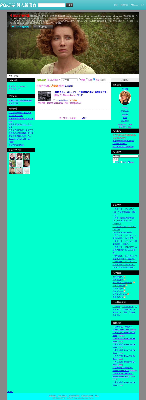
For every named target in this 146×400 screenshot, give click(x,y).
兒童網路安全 (74, 395)
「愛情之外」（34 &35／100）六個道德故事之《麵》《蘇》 (125, 212)
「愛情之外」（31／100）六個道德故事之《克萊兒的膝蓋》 (125, 250)
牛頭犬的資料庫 (20, 15)
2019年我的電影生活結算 (123, 267)
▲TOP (84, 118)
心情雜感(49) (118, 288)
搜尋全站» (69, 86)
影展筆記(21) (118, 297)
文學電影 (116, 315)
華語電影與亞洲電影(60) (123, 283)
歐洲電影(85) (118, 280)
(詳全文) (80, 95)
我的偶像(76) (118, 277)
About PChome (87, 395)
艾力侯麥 (116, 306)
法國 (125, 312)
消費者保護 (62, 395)
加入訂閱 (14, 103)
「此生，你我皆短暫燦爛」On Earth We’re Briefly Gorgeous (124, 221)
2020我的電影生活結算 (122, 232)
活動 (16, 76)
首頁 (10, 76)
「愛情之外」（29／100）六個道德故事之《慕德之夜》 (80, 92)
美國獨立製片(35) (120, 294)
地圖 (125, 118)
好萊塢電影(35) (119, 285)
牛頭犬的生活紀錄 (16, 145)
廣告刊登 (52, 395)
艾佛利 (132, 312)
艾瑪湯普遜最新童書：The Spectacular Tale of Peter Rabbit (20, 139)
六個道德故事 (62, 100)
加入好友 (125, 121)
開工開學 (124, 5)
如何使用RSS (25, 100)
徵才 (97, 395)
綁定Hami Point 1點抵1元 (123, 141)
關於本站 (125, 111)
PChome (134, 5)
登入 (142, 5)
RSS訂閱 (14, 100)
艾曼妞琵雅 (127, 309)
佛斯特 (115, 312)
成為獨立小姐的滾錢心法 (123, 146)
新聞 (115, 5)
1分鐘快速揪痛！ (120, 144)
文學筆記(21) (118, 291)
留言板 (125, 114)
